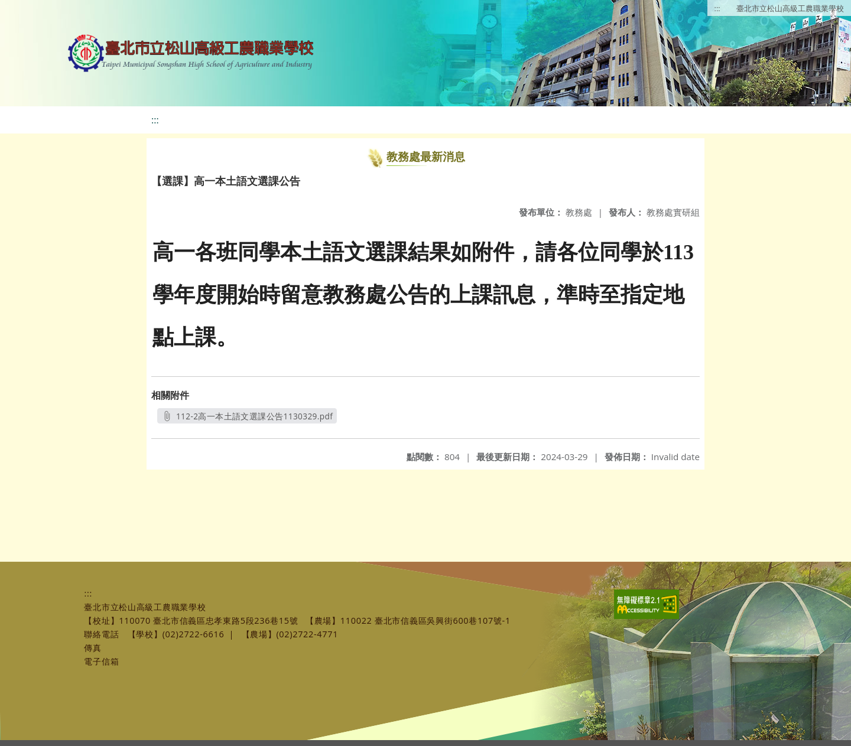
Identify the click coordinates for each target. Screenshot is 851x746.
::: (717, 8)
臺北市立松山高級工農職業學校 (790, 8)
